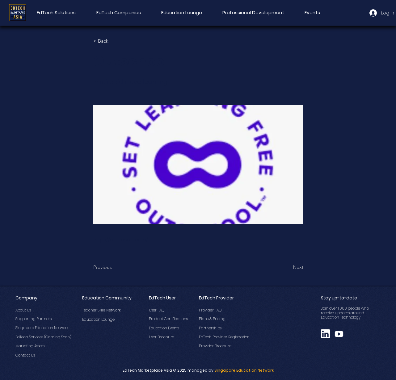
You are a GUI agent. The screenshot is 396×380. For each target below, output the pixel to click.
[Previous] (113, 267)
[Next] (287, 267)
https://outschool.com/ (120, 239)
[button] (113, 41)
